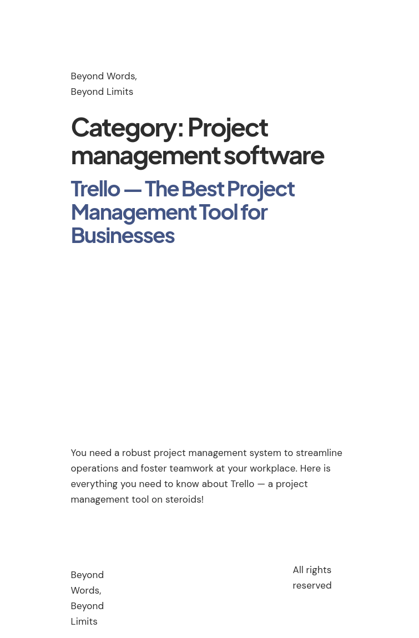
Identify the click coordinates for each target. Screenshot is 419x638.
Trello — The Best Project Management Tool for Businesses (183, 211)
